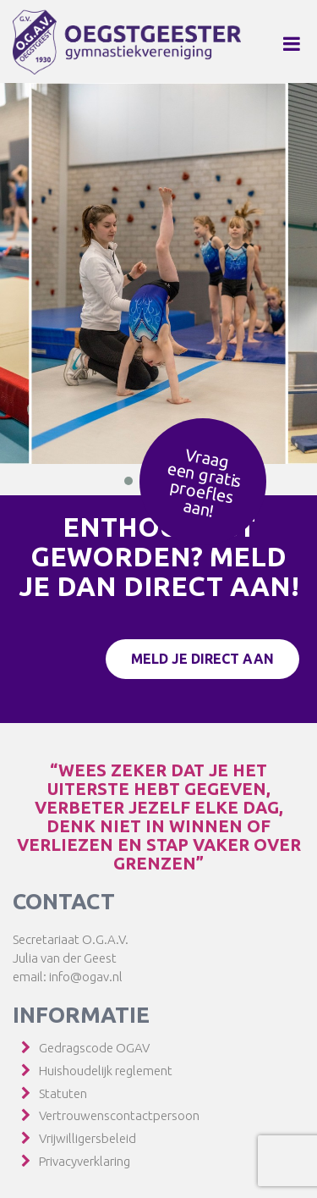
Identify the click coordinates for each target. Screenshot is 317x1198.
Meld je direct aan (202, 658)
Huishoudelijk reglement (105, 1070)
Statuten (63, 1093)
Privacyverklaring (84, 1161)
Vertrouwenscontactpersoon (119, 1115)
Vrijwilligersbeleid (87, 1138)
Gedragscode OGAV (94, 1048)
